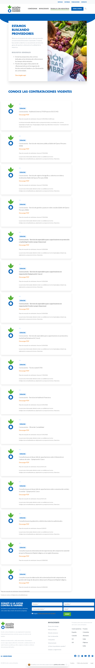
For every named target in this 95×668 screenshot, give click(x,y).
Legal (92, 663)
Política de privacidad (82, 663)
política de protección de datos (47, 613)
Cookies (72, 663)
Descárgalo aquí (20, 75)
